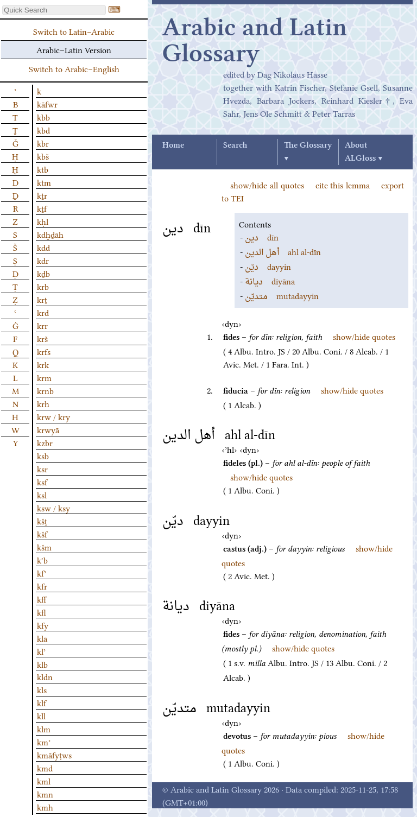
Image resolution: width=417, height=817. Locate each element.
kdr (43, 260)
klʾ (41, 651)
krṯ (42, 299)
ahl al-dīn (283, 251)
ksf (42, 481)
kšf (42, 534)
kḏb (43, 273)
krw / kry (53, 416)
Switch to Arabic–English (74, 68)
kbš (43, 156)
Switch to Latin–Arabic (74, 31)
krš (42, 338)
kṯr (42, 195)
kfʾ (41, 573)
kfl (41, 612)
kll (41, 715)
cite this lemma (342, 185)
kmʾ (43, 742)
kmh (45, 807)
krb (43, 286)
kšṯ (42, 521)
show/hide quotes (364, 336)
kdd (43, 247)
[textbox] (54, 10)
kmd (45, 768)
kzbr (45, 442)
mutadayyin (282, 295)
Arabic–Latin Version (73, 49)
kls (42, 689)
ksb (43, 455)
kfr (42, 586)
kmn (45, 794)
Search (235, 145)
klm (43, 728)
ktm (44, 182)
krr (42, 325)
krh (43, 403)
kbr (43, 143)
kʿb (42, 560)
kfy (42, 625)
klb (42, 664)
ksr (42, 468)
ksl (42, 495)
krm (44, 377)
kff (41, 599)
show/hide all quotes (267, 185)
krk (43, 364)
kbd (43, 130)
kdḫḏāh (50, 234)
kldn (45, 676)
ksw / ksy (53, 508)
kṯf (42, 208)
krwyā (48, 429)
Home (173, 145)
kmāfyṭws (54, 755)
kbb (43, 117)
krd (43, 312)
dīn (262, 237)
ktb (42, 169)
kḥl (42, 221)
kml (43, 781)
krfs (43, 351)
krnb (45, 390)
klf (41, 702)
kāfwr (47, 104)
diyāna (270, 281)
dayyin (268, 266)
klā (42, 638)
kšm (44, 547)
